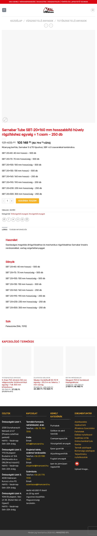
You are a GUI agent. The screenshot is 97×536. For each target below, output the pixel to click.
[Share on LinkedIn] (27, 219)
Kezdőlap (16, 21)
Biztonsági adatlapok (85, 451)
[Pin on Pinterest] (22, 219)
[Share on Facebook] (9, 219)
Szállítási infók (82, 438)
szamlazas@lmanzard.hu (38, 484)
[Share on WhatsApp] (4, 219)
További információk (18, 230)
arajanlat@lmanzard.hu (37, 466)
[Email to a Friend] (18, 219)
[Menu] (4, 10)
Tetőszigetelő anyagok (72, 21)
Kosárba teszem (27, 201)
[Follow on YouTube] (77, 464)
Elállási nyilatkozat (83, 435)
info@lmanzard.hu (35, 444)
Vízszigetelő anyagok (39, 21)
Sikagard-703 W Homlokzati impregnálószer (77, 381)
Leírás (4, 230)
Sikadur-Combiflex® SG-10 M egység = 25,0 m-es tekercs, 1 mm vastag (46, 382)
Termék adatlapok (83, 448)
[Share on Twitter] (13, 219)
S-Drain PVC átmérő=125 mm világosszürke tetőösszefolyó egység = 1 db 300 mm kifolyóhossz (14, 383)
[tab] (4, 229)
